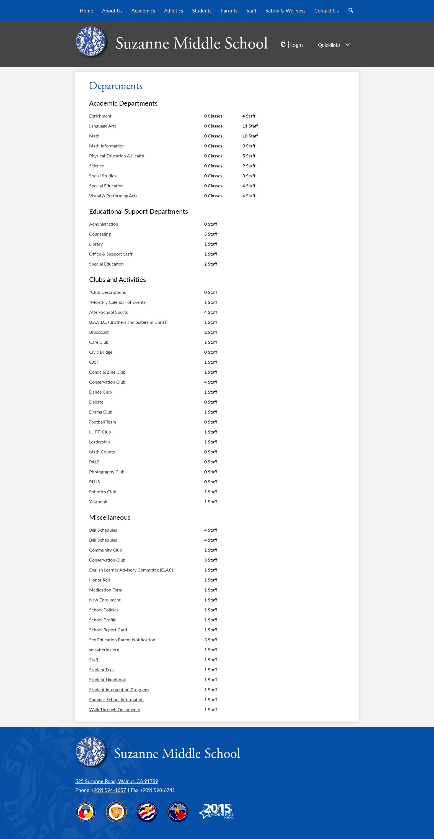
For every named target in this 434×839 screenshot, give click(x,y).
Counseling (100, 234)
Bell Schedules (103, 530)
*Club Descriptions (107, 292)
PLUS (94, 481)
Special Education (106, 185)
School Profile (102, 620)
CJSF (94, 362)
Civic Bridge (100, 352)
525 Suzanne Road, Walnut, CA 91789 (116, 780)
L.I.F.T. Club (100, 432)
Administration (103, 224)
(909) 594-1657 (109, 789)
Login (291, 44)
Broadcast (99, 332)
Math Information (106, 146)
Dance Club (100, 392)
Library (96, 244)
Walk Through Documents (114, 709)
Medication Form (105, 590)
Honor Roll (99, 580)
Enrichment (100, 116)
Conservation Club (107, 382)
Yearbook (98, 501)
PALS (94, 462)
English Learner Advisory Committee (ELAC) (131, 570)
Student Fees (101, 669)
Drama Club (100, 412)
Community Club (105, 550)
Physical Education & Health (116, 156)
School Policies (103, 610)
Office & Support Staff (111, 254)
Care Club (98, 342)
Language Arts (103, 126)
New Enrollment (105, 600)
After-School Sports (108, 312)
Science (96, 166)
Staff (94, 659)
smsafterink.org (104, 649)
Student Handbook (107, 679)
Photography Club (107, 472)
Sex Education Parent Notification (122, 639)
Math (94, 136)
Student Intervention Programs (119, 689)
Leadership (99, 442)
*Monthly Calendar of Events (117, 302)
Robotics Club (102, 491)
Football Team (102, 422)
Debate (96, 402)
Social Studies (102, 175)
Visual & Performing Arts (113, 195)
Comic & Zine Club (107, 372)
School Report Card (108, 630)
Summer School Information (116, 699)
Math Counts (102, 452)
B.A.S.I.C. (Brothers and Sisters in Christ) (128, 322)
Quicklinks (334, 44)
